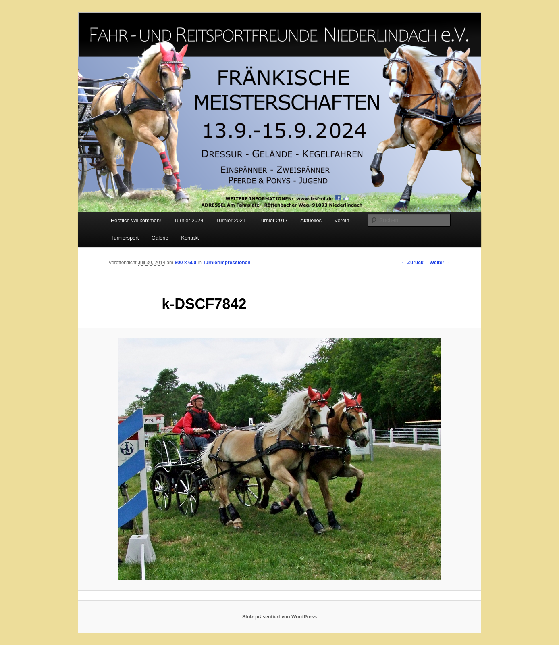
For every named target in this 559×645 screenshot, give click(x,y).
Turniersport (125, 238)
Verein (342, 220)
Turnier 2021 (230, 220)
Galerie (160, 238)
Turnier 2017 (273, 220)
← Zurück (412, 262)
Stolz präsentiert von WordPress (279, 617)
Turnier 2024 (188, 220)
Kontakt (190, 238)
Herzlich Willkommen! (136, 220)
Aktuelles (311, 220)
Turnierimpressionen (226, 262)
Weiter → (440, 262)
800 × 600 (185, 262)
